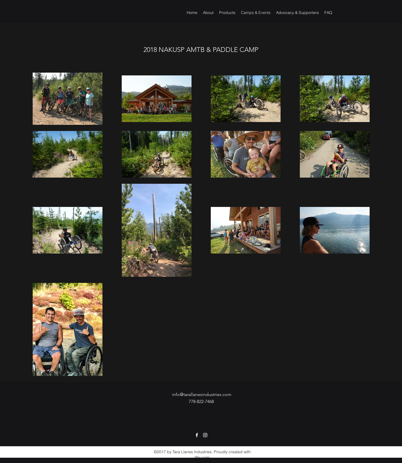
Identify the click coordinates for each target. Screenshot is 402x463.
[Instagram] (205, 435)
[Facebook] (197, 435)
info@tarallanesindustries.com (201, 394)
